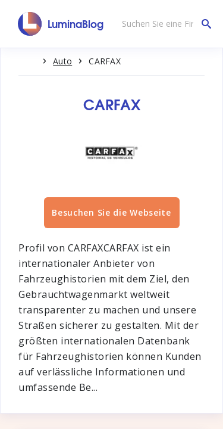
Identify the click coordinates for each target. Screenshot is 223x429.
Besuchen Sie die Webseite (111, 212)
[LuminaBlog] (61, 24)
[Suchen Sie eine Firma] (163, 23)
